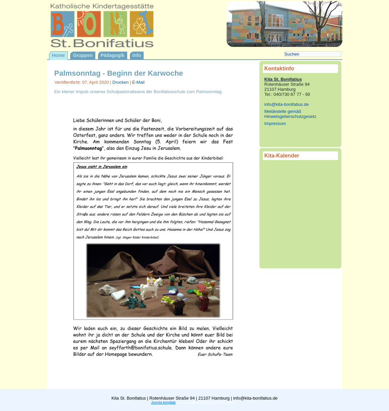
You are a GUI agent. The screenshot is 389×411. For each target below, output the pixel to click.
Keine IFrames (300, 212)
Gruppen (82, 55)
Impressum (275, 123)
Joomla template (163, 402)
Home (58, 55)
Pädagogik (113, 55)
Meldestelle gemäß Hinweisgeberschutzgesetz (290, 114)
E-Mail (138, 82)
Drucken (121, 82)
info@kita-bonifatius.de (286, 104)
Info (137, 55)
